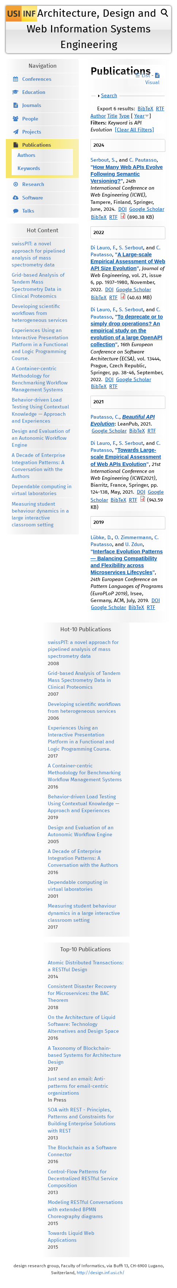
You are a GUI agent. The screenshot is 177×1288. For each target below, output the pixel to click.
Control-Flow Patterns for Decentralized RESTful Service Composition (83, 1178)
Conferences (36, 79)
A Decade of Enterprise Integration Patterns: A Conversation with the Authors (83, 858)
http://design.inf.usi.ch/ (100, 1273)
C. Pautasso (143, 160)
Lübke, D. (101, 537)
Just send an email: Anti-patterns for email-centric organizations (78, 1085)
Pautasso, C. (105, 417)
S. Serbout (131, 247)
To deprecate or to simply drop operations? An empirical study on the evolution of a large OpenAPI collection (127, 331)
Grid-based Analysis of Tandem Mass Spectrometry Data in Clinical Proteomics (84, 680)
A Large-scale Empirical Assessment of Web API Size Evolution (128, 261)
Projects (31, 132)
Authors (26, 155)
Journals (31, 105)
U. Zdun (134, 544)
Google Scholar (146, 209)
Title (112, 116)
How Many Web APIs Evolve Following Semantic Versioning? (127, 174)
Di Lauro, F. (103, 247)
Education (33, 92)
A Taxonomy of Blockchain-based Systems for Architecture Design (84, 1055)
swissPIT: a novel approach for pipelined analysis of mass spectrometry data (83, 649)
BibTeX (145, 108)
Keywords (29, 168)
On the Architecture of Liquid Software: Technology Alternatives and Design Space (83, 1024)
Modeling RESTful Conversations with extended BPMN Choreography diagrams (85, 1209)
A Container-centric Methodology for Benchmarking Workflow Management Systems (85, 772)
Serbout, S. (103, 160)
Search (109, 95)
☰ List (142, 75)
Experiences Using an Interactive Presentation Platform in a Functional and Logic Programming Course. (40, 344)
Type (124, 116)
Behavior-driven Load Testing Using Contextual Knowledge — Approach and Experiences (83, 803)
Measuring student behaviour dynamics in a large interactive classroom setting (84, 913)
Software (32, 198)
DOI (122, 209)
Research (33, 184)
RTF (160, 108)
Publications (36, 145)
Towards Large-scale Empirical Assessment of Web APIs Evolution (126, 457)
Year (139, 116)
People (30, 119)
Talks (28, 211)
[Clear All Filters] (134, 130)
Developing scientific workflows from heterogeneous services (40, 313)
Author (98, 116)
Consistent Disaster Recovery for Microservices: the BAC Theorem (82, 993)
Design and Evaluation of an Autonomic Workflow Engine (41, 438)
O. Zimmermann (133, 537)
